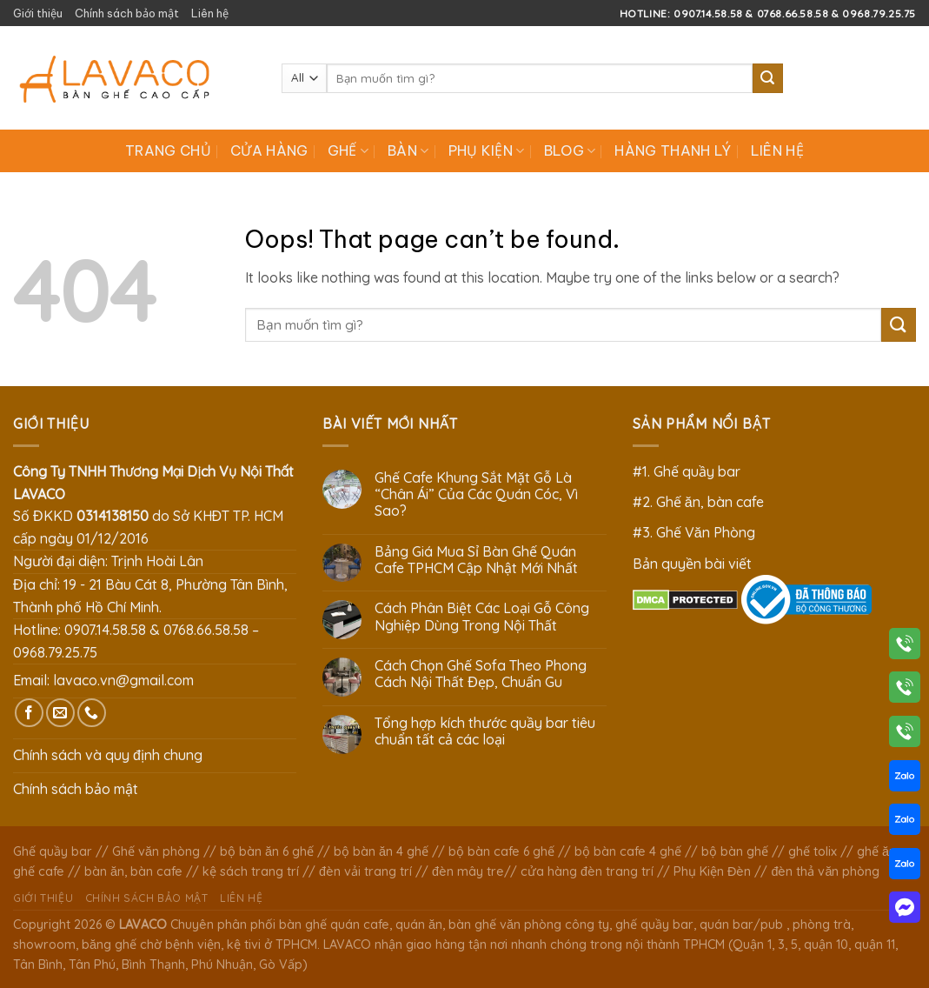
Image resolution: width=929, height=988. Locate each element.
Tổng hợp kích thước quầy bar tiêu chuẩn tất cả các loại (485, 731)
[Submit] (767, 78)
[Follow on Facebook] (29, 712)
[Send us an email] (60, 712)
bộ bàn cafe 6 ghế (501, 851)
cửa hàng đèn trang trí (587, 871)
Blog (570, 150)
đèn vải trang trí (365, 871)
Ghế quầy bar (52, 851)
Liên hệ (210, 13)
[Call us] (91, 712)
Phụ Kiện (486, 150)
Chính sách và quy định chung (107, 755)
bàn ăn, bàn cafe (133, 871)
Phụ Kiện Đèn (712, 871)
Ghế (348, 150)
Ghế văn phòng (156, 851)
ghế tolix (812, 851)
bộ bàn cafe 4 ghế (627, 851)
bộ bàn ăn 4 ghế (381, 851)
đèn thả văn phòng (825, 871)
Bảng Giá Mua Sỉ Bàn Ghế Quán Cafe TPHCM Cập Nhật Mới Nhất (476, 560)
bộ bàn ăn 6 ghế (267, 851)
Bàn (408, 150)
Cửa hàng (269, 150)
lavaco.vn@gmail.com (123, 680)
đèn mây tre (468, 871)
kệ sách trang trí (250, 871)
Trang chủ (168, 150)
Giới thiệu (38, 13)
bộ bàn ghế (734, 851)
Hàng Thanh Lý (672, 150)
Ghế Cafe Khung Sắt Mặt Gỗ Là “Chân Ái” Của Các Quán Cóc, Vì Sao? (476, 494)
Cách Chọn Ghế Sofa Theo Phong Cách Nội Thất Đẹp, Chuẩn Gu (481, 674)
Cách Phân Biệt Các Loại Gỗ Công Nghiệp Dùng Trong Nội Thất (482, 616)
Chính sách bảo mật (127, 13)
